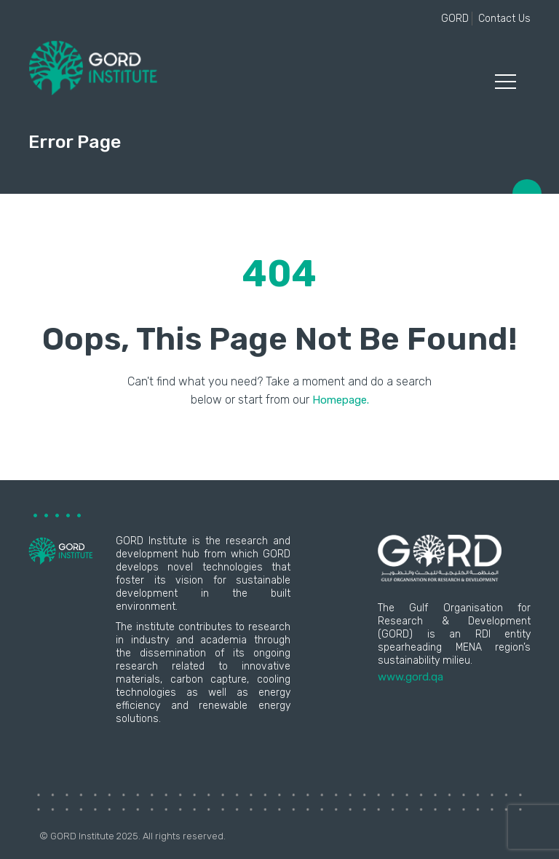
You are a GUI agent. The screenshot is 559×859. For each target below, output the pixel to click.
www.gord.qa (410, 676)
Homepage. (340, 400)
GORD (455, 18)
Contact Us (504, 18)
